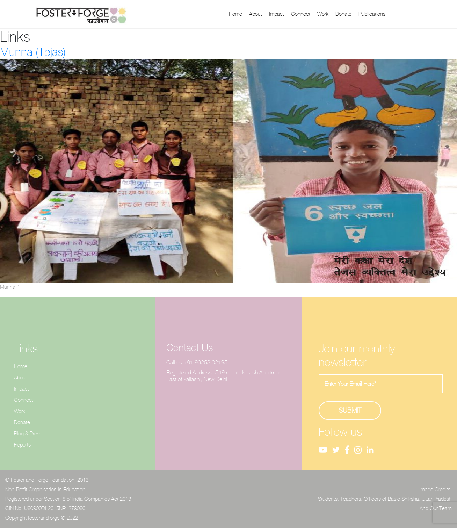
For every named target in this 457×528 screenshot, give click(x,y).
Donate (343, 14)
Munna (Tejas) (33, 52)
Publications (371, 14)
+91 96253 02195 (205, 362)
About (255, 14)
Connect (300, 14)
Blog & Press (28, 433)
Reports (22, 445)
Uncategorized (53, 309)
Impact (276, 14)
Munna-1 (10, 287)
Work (322, 14)
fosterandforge (44, 518)
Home (235, 14)
